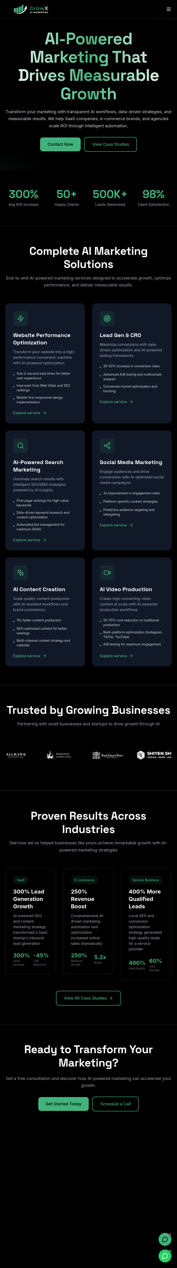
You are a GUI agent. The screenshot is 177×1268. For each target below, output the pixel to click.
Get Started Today (63, 1103)
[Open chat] (165, 1239)
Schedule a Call (115, 1103)
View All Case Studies (88, 998)
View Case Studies (110, 144)
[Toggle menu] (168, 9)
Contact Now (60, 144)
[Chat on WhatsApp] (165, 1256)
